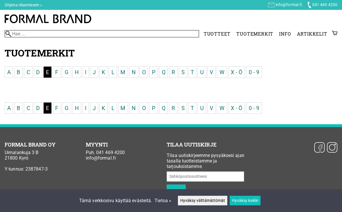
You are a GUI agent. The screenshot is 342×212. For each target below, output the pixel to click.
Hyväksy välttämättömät (202, 200)
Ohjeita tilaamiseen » (23, 5)
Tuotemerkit (254, 34)
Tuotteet (217, 34)
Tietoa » (163, 200)
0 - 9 (254, 72)
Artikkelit (312, 34)
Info (285, 34)
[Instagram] (332, 148)
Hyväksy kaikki (245, 200)
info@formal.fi (289, 4)
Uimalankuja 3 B (22, 152)
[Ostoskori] (334, 33)
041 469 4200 (324, 4)
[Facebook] (319, 148)
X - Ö (237, 72)
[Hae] (102, 33)
